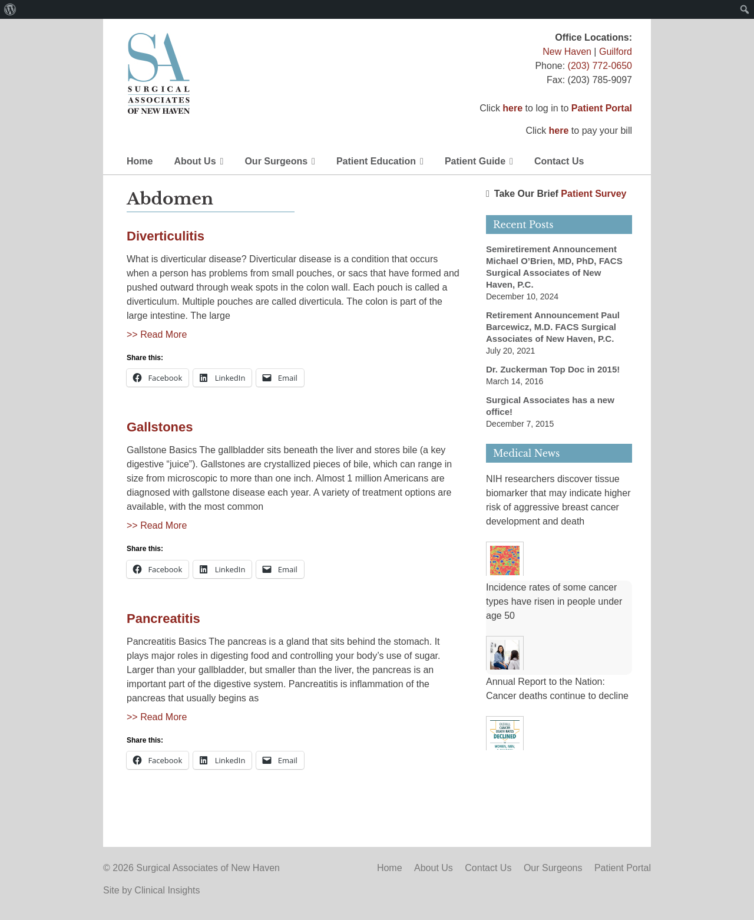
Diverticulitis (165, 236)
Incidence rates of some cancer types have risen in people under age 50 (554, 601)
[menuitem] (10, 9)
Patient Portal (601, 108)
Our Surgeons (275, 161)
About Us (195, 161)
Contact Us (559, 161)
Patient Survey (593, 194)
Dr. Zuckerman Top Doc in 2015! (553, 369)
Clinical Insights (167, 890)
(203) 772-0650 (600, 66)
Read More (163, 334)
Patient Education (376, 161)
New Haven (567, 52)
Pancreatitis (163, 618)
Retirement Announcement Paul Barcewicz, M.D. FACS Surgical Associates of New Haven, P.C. (553, 327)
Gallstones (160, 427)
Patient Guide (475, 161)
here (512, 108)
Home (140, 161)
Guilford (615, 52)
